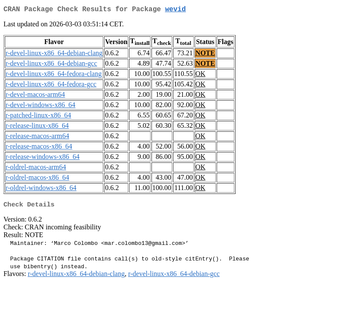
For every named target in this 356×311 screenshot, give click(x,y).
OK (200, 75)
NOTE (205, 54)
